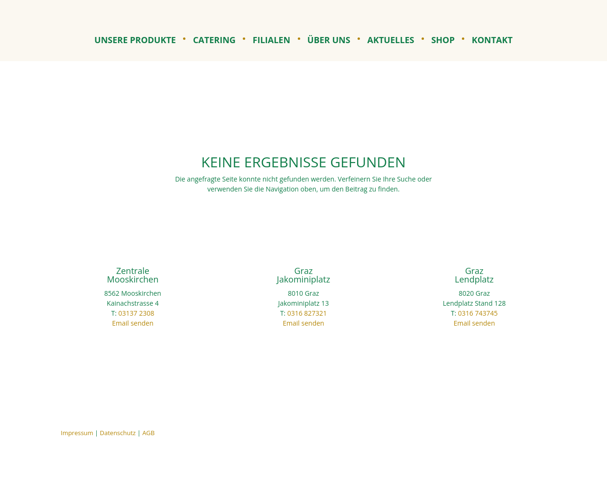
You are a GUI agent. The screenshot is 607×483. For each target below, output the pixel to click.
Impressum (77, 432)
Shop (442, 40)
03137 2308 (137, 313)
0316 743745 (478, 313)
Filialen (271, 40)
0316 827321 (307, 313)
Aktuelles (391, 40)
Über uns (328, 40)
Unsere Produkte (135, 40)
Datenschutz (118, 432)
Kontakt (492, 40)
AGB (148, 432)
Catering (214, 40)
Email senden (132, 323)
